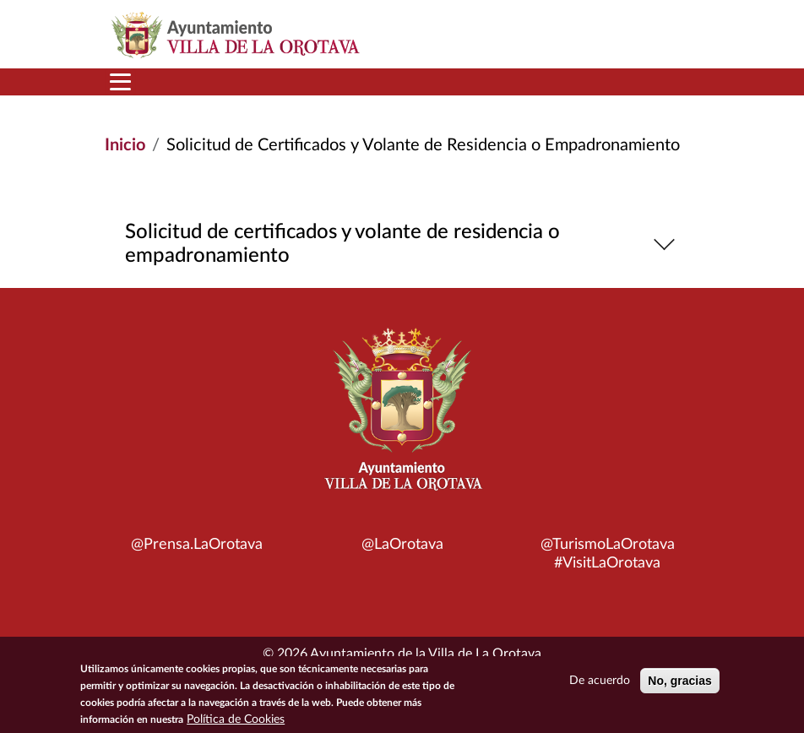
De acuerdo (599, 686)
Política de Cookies (236, 724)
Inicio (125, 145)
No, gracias (679, 685)
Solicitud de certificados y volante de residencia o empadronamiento (402, 244)
